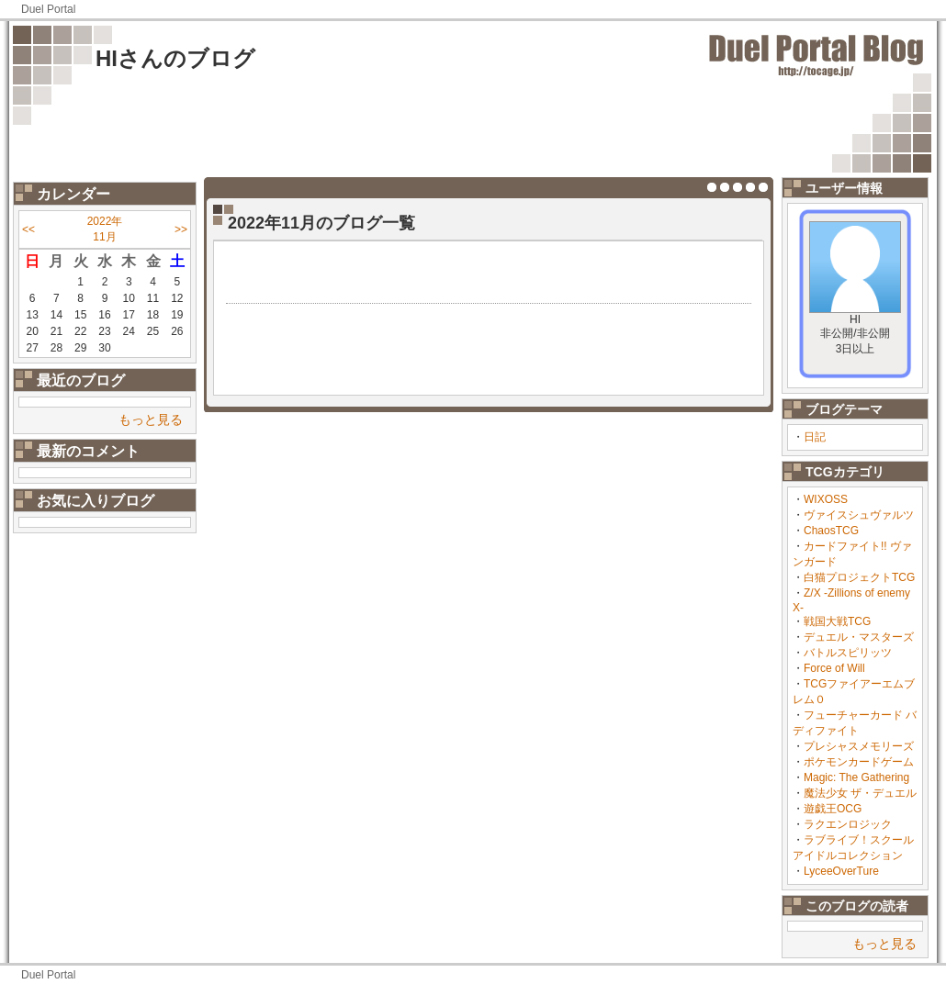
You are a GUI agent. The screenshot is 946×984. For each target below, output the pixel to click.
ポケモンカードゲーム (859, 761)
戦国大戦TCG (837, 621)
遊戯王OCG (833, 808)
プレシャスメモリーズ (859, 746)
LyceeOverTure (841, 871)
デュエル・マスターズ (859, 637)
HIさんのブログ (175, 58)
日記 (815, 436)
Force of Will (834, 668)
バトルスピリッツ (848, 652)
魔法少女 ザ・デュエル (860, 793)
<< (28, 229)
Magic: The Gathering (856, 777)
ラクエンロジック (848, 824)
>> (181, 229)
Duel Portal (48, 9)
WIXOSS (826, 499)
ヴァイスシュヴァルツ (859, 515)
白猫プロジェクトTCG (859, 577)
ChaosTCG (831, 530)
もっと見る (150, 419)
